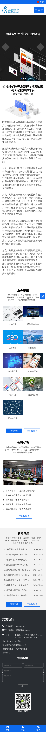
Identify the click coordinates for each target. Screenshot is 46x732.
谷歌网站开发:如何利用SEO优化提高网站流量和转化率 (17, 575)
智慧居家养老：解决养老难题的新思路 (17, 595)
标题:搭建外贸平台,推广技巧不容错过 (17, 580)
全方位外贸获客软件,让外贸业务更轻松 (17, 554)
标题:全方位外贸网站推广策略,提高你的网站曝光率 (17, 585)
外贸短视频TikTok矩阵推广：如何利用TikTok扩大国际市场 (17, 564)
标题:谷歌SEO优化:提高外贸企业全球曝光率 (17, 559)
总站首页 (6, 653)
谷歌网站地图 (21, 649)
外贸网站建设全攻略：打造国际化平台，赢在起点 (17, 549)
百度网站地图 (7, 649)
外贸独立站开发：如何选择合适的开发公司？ (17, 590)
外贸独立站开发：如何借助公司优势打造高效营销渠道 (17, 569)
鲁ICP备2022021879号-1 (11, 641)
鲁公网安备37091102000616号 (14, 645)
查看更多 (14, 431)
